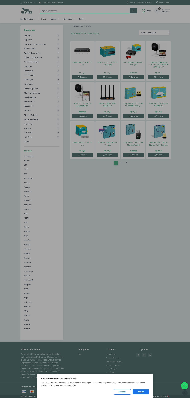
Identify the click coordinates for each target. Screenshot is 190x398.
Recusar (122, 392)
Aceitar (141, 392)
